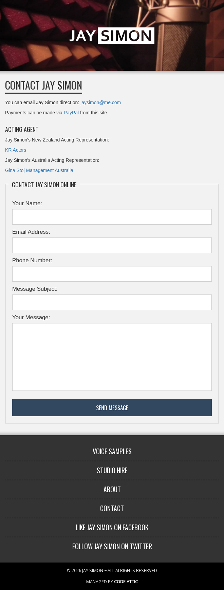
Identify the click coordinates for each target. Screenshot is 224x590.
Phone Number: (32, 260)
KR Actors (15, 150)
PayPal (71, 112)
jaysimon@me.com (100, 102)
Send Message (112, 407)
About (112, 489)
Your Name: (27, 203)
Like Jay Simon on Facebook (112, 527)
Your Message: (31, 317)
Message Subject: (34, 289)
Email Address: (31, 232)
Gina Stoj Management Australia (39, 170)
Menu (213, 10)
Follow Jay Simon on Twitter (112, 546)
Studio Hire (112, 470)
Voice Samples (112, 451)
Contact (112, 508)
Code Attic (126, 582)
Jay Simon (112, 35)
